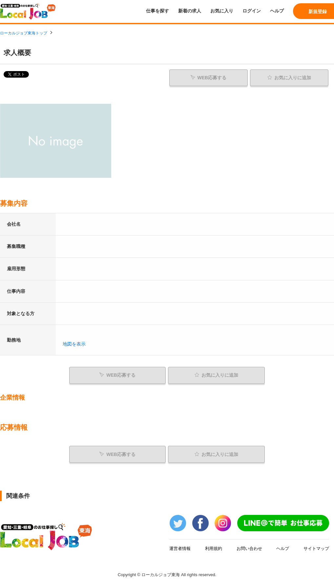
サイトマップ (316, 548)
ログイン (251, 10)
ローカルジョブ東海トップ (23, 33)
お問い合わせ (249, 548)
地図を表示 (74, 344)
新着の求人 (189, 10)
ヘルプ (277, 10)
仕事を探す (157, 10)
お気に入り (221, 10)
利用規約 (213, 548)
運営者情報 (180, 548)
